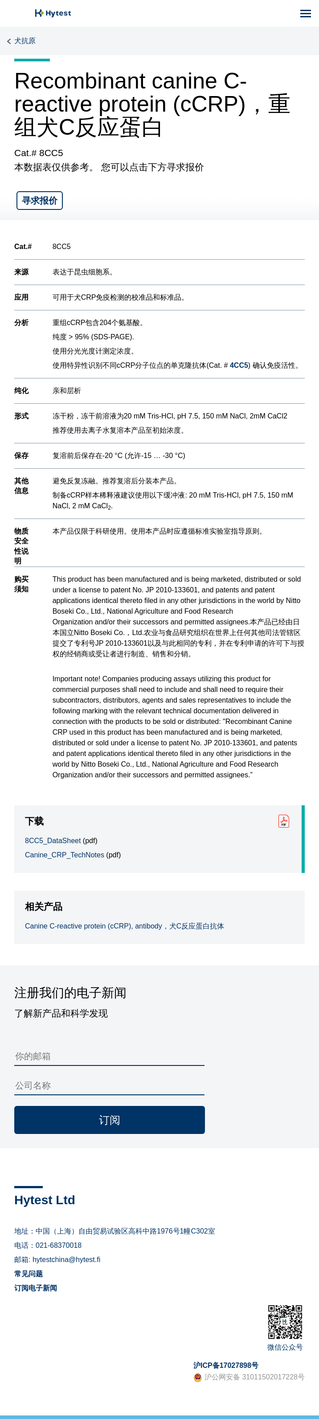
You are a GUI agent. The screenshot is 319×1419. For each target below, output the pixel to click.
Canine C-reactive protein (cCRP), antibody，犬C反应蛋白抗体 (124, 926)
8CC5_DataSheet (53, 840)
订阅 (109, 1120)
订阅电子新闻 (35, 1288)
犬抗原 (25, 40)
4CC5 (239, 365)
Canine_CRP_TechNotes (64, 855)
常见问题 (28, 1274)
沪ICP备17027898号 (225, 1365)
